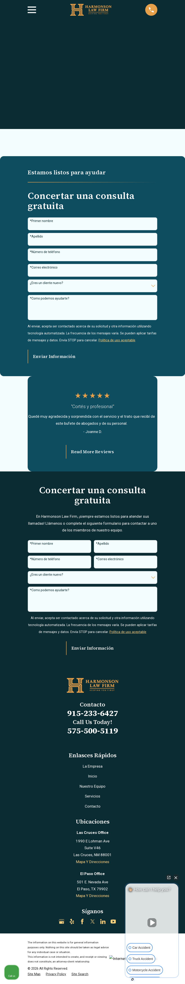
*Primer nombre (41, 221)
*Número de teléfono (45, 252)
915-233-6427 (92, 713)
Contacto (92, 806)
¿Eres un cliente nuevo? (46, 283)
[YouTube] (113, 921)
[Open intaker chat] (132, 979)
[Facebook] (82, 921)
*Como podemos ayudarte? (49, 298)
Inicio (92, 776)
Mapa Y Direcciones (92, 862)
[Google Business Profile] (61, 921)
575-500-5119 (92, 730)
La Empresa (93, 766)
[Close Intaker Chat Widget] (176, 877)
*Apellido (36, 236)
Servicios (92, 796)
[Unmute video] (151, 922)
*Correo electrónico (44, 267)
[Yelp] (72, 921)
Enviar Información (54, 356)
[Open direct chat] (169, 877)
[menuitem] (34, 974)
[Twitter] (92, 921)
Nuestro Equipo (92, 786)
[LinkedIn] (103, 921)
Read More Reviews (92, 452)
